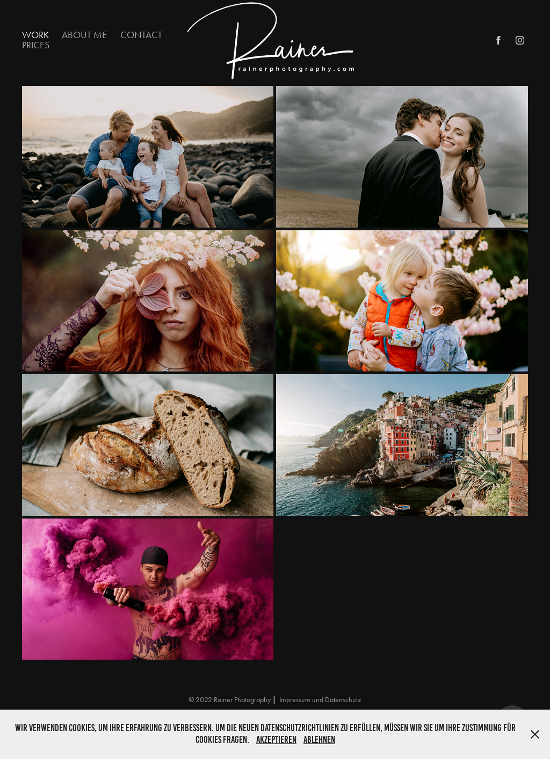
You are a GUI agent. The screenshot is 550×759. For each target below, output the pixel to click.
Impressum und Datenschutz (320, 699)
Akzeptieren (276, 739)
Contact (141, 35)
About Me (84, 35)
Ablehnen (319, 739)
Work (35, 35)
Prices (35, 45)
